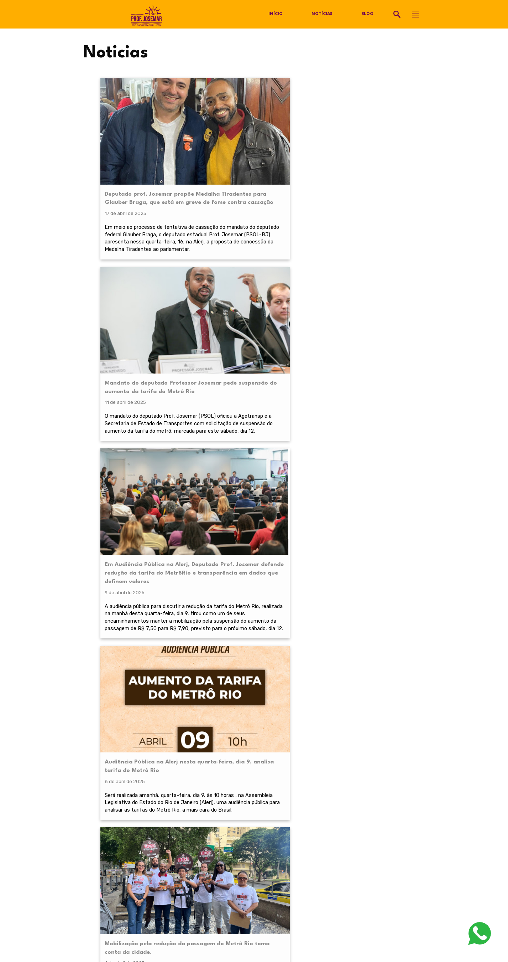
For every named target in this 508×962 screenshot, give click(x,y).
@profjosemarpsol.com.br (120, 839)
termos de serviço (339, 757)
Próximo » (332, 534)
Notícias (322, 14)
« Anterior (193, 534)
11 (288, 534)
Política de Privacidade (108, 850)
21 (307, 534)
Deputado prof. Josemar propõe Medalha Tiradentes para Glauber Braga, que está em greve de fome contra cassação (136, 151)
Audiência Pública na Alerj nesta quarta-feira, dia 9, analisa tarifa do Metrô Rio (382, 142)
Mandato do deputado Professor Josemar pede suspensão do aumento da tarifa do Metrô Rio (219, 147)
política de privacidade (132, 757)
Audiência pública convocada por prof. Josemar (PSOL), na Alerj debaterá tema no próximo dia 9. (219, 420)
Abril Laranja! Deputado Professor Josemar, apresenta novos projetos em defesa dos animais (386, 373)
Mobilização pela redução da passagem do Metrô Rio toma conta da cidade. (135, 368)
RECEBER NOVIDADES (254, 775)
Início (275, 14)
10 (273, 534)
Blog (367, 14)
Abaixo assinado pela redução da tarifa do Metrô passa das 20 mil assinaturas (220, 368)
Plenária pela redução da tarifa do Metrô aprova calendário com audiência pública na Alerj (303, 373)
